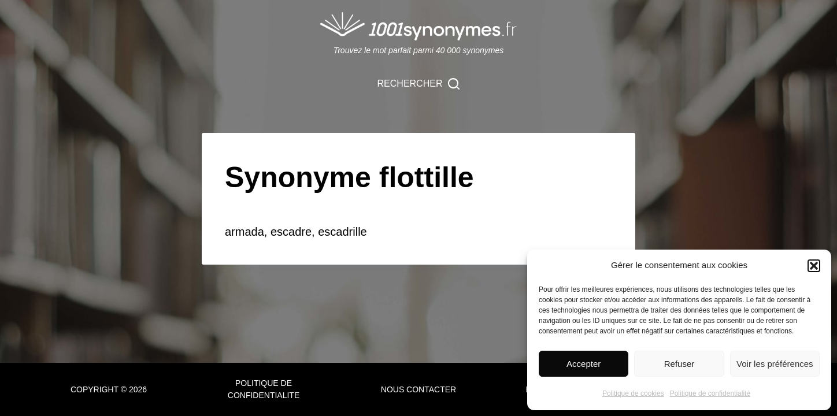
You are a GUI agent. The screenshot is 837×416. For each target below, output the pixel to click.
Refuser (679, 364)
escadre (291, 231)
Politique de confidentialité (710, 393)
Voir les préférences (774, 364)
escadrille (342, 231)
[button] (814, 266)
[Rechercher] (418, 83)
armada (244, 231)
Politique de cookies (633, 393)
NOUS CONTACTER (418, 389)
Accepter (583, 364)
